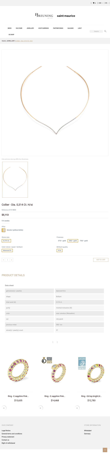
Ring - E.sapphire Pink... (18, 396)
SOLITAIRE (19, 28)
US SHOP (11, 34)
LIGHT (80, 28)
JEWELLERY (30, 28)
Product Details (13, 275)
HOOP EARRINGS (43, 28)
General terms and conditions (12, 434)
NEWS (9, 28)
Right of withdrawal (8, 443)
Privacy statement (8, 437)
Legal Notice (6, 430)
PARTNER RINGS (58, 28)
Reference (5, 210)
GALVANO (71, 28)
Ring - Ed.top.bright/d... (91, 396)
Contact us (5, 440)
